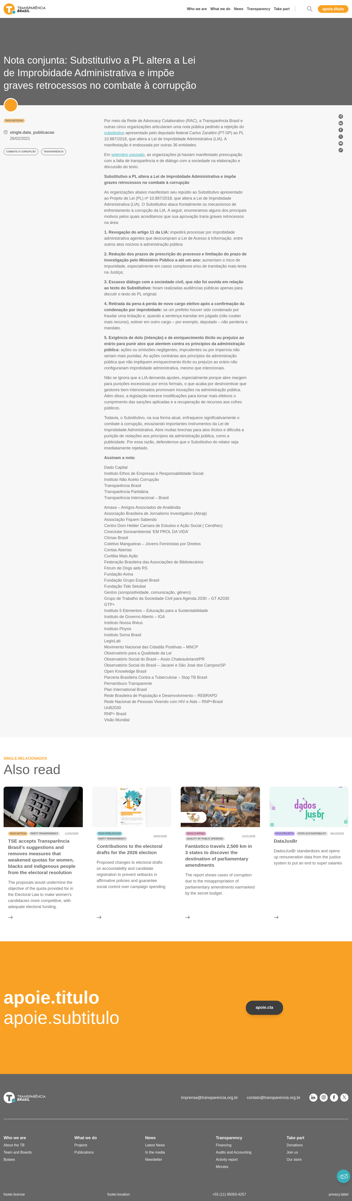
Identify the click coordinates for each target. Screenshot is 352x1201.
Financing (223, 1145)
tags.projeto (284, 833)
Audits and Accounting (233, 1152)
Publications (84, 1152)
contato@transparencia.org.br (273, 1097)
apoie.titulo (333, 9)
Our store (294, 1159)
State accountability (312, 833)
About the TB (14, 1145)
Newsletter (153, 1159)
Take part (282, 9)
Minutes (222, 1167)
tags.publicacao (109, 833)
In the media (155, 1152)
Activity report (227, 1159)
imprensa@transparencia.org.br (209, 1097)
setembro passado (128, 154)
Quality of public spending (205, 838)
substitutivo (114, 133)
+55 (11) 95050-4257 (229, 1194)
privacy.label (338, 1194)
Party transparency (44, 833)
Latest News (155, 1145)
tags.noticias (14, 120)
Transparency (258, 9)
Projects (80, 1145)
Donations (295, 1145)
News (238, 9)
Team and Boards (18, 1152)
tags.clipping (196, 833)
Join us (292, 1152)
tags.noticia (18, 833)
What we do (220, 9)
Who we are (197, 9)
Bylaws (9, 1159)
